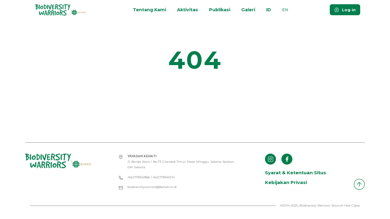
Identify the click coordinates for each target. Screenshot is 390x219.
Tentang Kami (149, 9)
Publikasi (219, 9)
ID (268, 9)
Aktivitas (187, 9)
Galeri (248, 9)
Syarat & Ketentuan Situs (295, 173)
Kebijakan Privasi (286, 182)
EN (285, 9)
